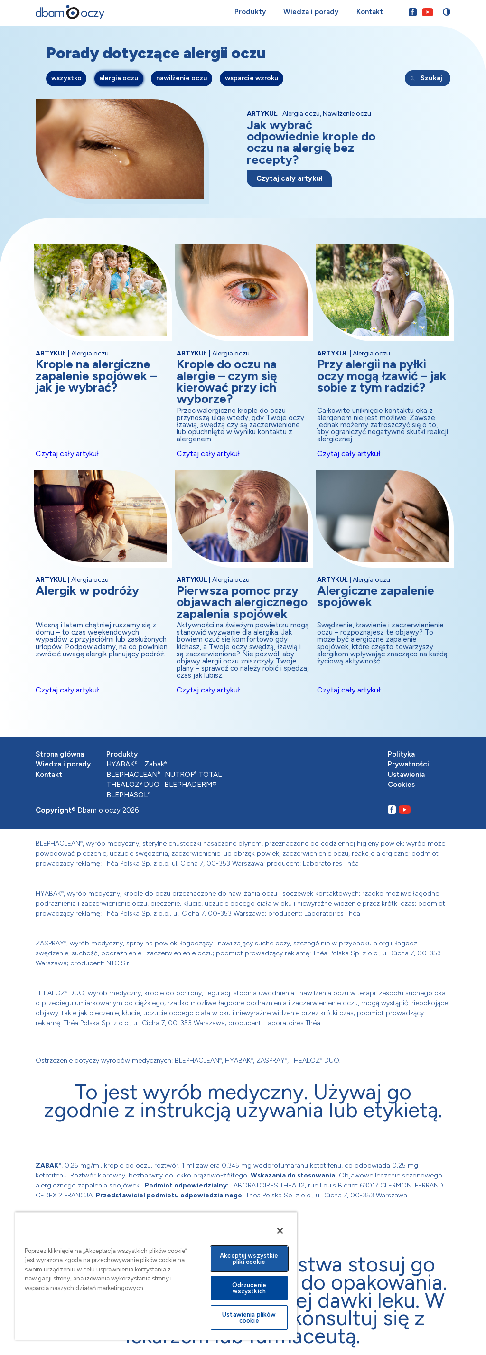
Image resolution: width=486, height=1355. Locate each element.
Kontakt (369, 12)
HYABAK (121, 764)
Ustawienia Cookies (406, 779)
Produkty (249, 12)
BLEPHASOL (128, 795)
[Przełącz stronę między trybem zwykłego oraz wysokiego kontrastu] (446, 12)
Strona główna (60, 754)
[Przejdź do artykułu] (125, 154)
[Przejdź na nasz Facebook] (412, 12)
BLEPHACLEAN (133, 774)
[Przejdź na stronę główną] (70, 12)
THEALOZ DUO (132, 784)
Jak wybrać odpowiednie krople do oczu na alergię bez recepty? (311, 142)
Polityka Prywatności (408, 759)
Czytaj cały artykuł (289, 178)
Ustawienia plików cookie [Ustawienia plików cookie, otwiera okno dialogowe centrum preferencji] (249, 1317)
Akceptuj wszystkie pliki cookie (249, 1258)
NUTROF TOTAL (193, 774)
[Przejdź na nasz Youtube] (427, 12)
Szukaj (431, 78)
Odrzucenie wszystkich (249, 1288)
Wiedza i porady (310, 12)
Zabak (155, 764)
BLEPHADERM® (190, 784)
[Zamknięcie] (280, 1230)
